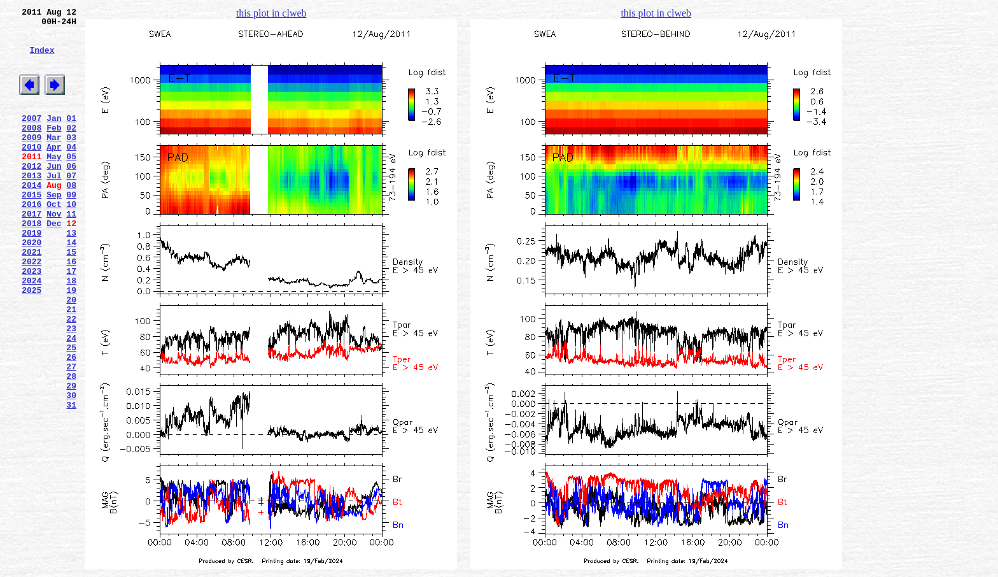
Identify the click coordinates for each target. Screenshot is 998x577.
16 (71, 309)
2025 (31, 343)
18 (71, 332)
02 (71, 148)
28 (71, 446)
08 (71, 217)
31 (71, 481)
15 (71, 297)
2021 (31, 297)
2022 (31, 309)
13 (71, 274)
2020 (31, 286)
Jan (53, 137)
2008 (31, 148)
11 (71, 251)
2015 (31, 228)
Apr (53, 171)
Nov (53, 251)
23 (71, 389)
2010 (31, 171)
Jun (53, 194)
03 (71, 160)
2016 (31, 240)
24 (71, 400)
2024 (31, 332)
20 (71, 354)
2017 (31, 251)
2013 (31, 205)
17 (71, 320)
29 (71, 458)
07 (71, 205)
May (53, 183)
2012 (31, 194)
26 (71, 423)
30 (71, 469)
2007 (31, 137)
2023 (31, 320)
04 (71, 171)
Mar (53, 160)
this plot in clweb (271, 13)
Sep (53, 228)
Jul (53, 205)
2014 (31, 217)
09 (71, 228)
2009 (31, 160)
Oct (53, 240)
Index (41, 59)
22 (71, 377)
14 (71, 286)
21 (71, 366)
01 (71, 137)
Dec (53, 263)
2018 (31, 263)
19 (71, 343)
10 (71, 240)
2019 (31, 274)
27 (71, 435)
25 (71, 412)
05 (71, 183)
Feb (53, 148)
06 (71, 194)
